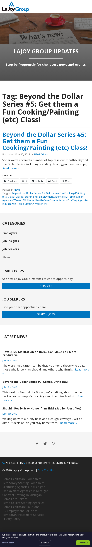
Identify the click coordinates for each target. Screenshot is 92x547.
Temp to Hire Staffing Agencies (23, 503)
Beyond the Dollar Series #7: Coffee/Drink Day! (35, 382)
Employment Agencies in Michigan (25, 491)
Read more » (10, 168)
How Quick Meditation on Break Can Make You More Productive (39, 353)
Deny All (45, 543)
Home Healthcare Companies (21, 479)
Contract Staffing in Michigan (22, 495)
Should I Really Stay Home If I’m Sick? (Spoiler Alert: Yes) (41, 408)
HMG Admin (41, 154)
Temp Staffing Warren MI (32, 204)
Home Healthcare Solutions (20, 507)
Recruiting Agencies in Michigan (23, 487)
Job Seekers (10, 249)
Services (46, 286)
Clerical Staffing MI (27, 196)
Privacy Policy (11, 519)
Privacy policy (8, 543)
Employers (9, 233)
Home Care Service (14, 499)
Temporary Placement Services (23, 515)
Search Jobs (46, 314)
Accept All (83, 543)
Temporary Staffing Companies (23, 483)
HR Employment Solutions (19, 511)
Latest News (14, 336)
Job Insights (10, 241)
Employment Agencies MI (53, 196)
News (17, 189)
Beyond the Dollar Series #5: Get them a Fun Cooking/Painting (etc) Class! (44, 140)
